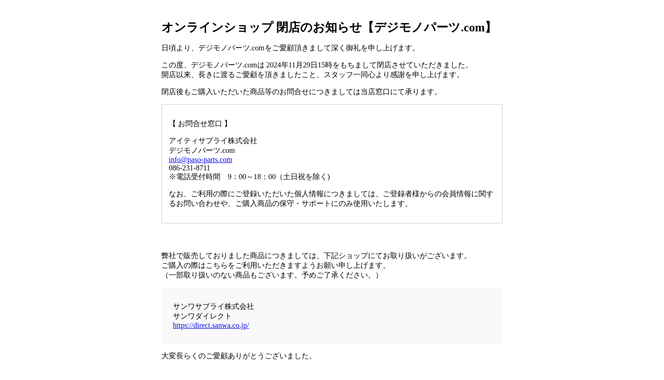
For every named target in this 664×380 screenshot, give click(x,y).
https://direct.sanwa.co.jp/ (211, 325)
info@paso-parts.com (200, 159)
